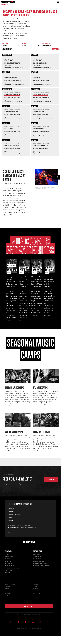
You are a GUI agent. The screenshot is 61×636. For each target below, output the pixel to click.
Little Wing (8, 561)
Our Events (11, 518)
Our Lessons (11, 509)
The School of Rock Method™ (41, 565)
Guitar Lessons (37, 554)
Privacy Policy (37, 591)
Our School (11, 512)
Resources (7, 593)
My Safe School (37, 593)
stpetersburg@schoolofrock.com (25, 527)
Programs (8, 551)
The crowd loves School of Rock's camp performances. (45, 187)
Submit (51, 479)
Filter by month (5, 43)
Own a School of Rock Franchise (29, 615)
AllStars (7, 572)
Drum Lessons (37, 556)
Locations (7, 586)
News (6, 591)
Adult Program (9, 565)
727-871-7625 (11, 527)
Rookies (7, 559)
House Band (8, 570)
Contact (35, 588)
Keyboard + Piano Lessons (40, 563)
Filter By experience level (46, 43)
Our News (10, 520)
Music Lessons (37, 551)
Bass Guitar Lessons (38, 561)
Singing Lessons (37, 559)
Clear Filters (55, 49)
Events (7, 588)
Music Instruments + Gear (12, 575)
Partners (35, 584)
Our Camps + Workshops (14, 515)
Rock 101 (7, 554)
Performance (9, 556)
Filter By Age (24, 43)
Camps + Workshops (10, 584)
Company (7, 595)
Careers (35, 586)
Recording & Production (12, 568)
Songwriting (8, 563)
